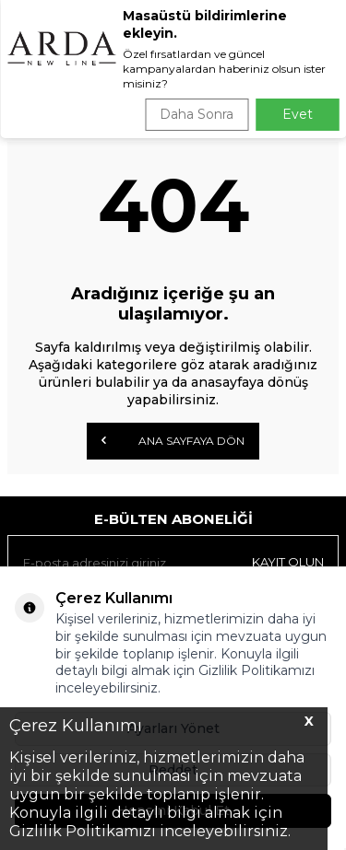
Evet (297, 114)
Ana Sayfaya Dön (173, 440)
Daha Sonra (196, 114)
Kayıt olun (288, 561)
